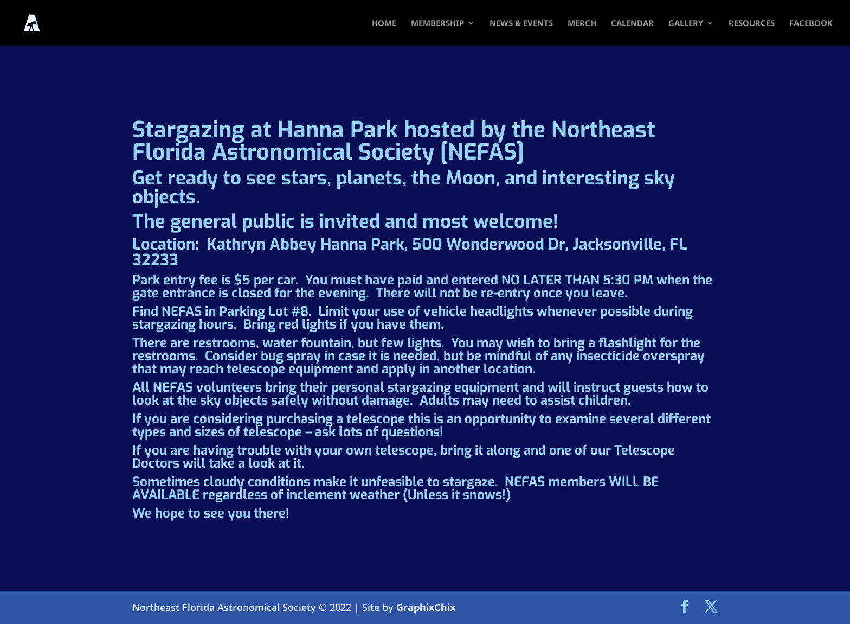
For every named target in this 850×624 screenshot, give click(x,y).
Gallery (685, 23)
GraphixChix (425, 607)
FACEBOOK (811, 23)
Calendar (632, 23)
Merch (582, 23)
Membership (437, 23)
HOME (384, 23)
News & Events (521, 23)
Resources (752, 23)
